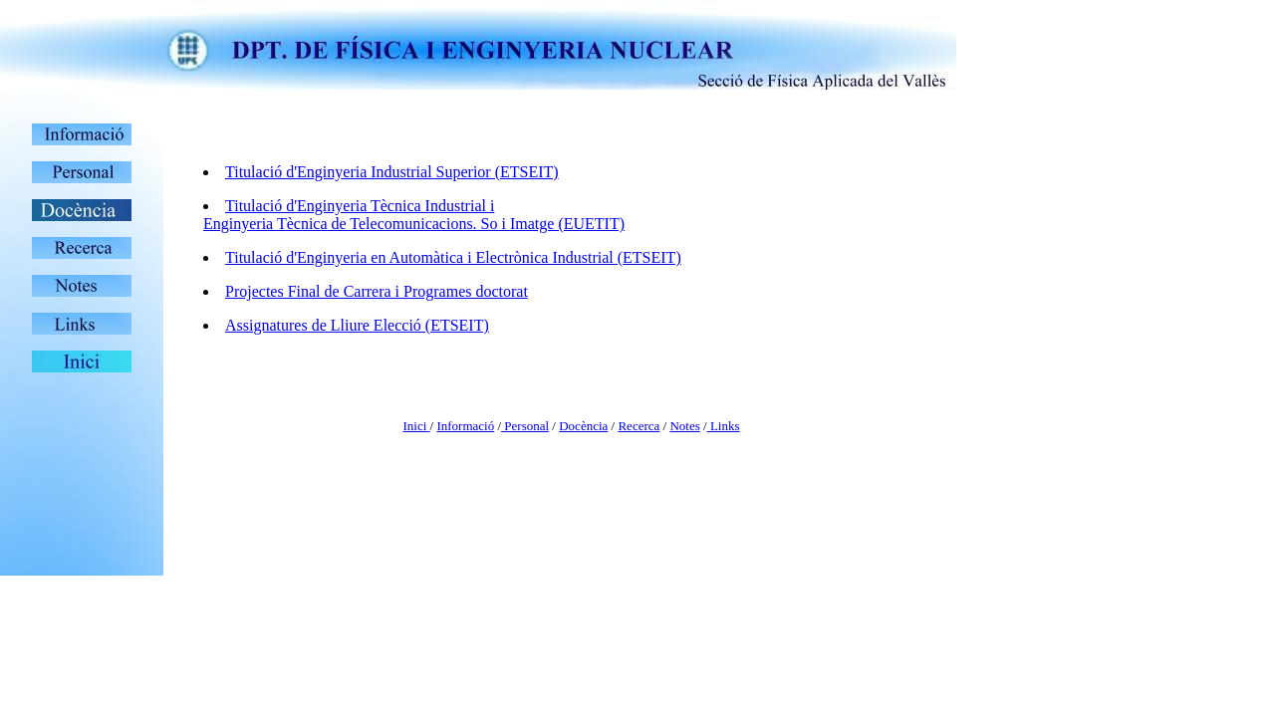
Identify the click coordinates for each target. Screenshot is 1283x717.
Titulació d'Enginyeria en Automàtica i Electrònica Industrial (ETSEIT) (453, 257)
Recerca (638, 425)
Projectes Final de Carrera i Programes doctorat (376, 291)
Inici (415, 425)
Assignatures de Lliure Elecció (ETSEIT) (357, 325)
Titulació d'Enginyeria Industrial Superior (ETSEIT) (392, 171)
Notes (684, 425)
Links (723, 425)
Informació (465, 425)
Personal (525, 425)
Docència (583, 425)
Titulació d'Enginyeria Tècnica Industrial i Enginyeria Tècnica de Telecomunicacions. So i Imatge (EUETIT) (414, 214)
